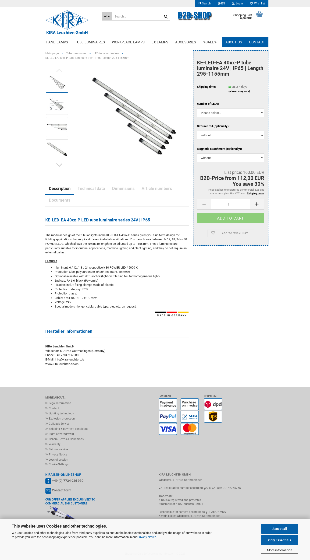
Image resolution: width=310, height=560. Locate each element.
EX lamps (160, 42)
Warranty (55, 444)
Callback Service (59, 423)
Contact (257, 42)
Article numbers (157, 188)
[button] (221, 3)
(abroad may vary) (239, 91)
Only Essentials (279, 540)
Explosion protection (62, 418)
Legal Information (60, 403)
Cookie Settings (58, 464)
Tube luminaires (90, 42)
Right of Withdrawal (61, 434)
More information (279, 550)
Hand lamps (57, 42)
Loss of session (58, 459)
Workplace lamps (128, 42)
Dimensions (123, 188)
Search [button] (205, 3)
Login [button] (237, 3)
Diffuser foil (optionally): (213, 126)
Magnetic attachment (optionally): (219, 148)
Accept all (279, 529)
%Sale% (210, 42)
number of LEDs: (208, 103)
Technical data (91, 188)
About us (233, 42)
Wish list (257, 3)
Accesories (185, 42)
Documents (59, 200)
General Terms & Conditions (66, 439)
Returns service (58, 449)
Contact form (61, 490)
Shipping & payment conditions (68, 428)
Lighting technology (61, 413)
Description (60, 188)
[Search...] (107, 16)
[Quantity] (230, 204)
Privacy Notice (146, 537)
